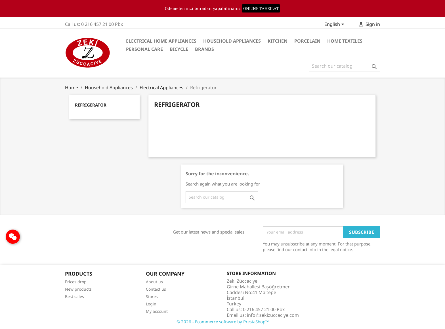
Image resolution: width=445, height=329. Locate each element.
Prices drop (76, 281)
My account (157, 311)
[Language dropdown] (335, 24)
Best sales (74, 296)
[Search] (344, 66)
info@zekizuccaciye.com (273, 315)
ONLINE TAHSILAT (261, 8)
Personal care (144, 49)
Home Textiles (344, 41)
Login (151, 304)
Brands (204, 49)
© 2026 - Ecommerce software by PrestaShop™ (223, 321)
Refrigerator (90, 105)
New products (78, 289)
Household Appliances (232, 41)
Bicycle (179, 49)
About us (154, 281)
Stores (152, 296)
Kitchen (277, 41)
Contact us (156, 289)
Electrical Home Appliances (161, 41)
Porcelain (307, 41)
